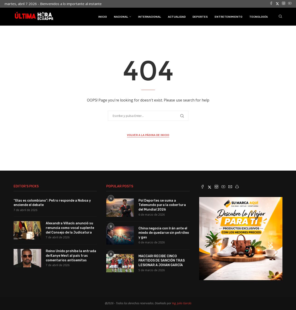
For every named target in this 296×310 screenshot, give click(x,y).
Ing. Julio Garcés (181, 303)
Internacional (149, 16)
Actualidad (177, 16)
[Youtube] (289, 3)
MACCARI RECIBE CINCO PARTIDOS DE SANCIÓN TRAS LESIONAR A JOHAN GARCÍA (161, 260)
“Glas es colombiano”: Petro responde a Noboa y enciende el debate (52, 202)
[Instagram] (283, 3)
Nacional (121, 16)
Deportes (200, 16)
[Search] (280, 17)
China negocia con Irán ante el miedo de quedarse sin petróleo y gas (163, 232)
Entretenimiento (228, 16)
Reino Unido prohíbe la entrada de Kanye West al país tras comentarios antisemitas (71, 255)
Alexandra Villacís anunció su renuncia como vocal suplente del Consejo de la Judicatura (70, 227)
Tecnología (258, 16)
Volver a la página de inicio (148, 135)
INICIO (102, 16)
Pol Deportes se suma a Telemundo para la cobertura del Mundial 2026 (162, 204)
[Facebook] (271, 3)
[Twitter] (277, 3)
